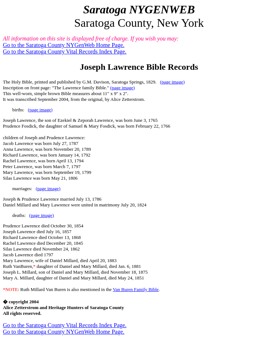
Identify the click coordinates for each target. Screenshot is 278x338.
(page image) (172, 82)
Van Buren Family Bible (136, 289)
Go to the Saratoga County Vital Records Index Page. (64, 51)
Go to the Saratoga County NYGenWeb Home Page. (64, 45)
